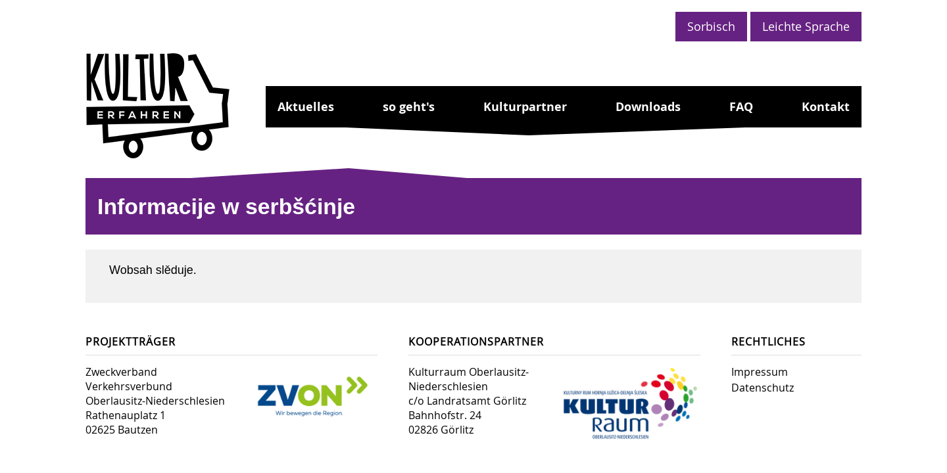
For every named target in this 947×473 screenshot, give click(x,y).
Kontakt (826, 107)
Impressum (759, 372)
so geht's (409, 107)
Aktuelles (306, 107)
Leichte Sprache (806, 26)
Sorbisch (711, 26)
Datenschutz (762, 387)
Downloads (648, 107)
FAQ (741, 107)
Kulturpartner (525, 107)
